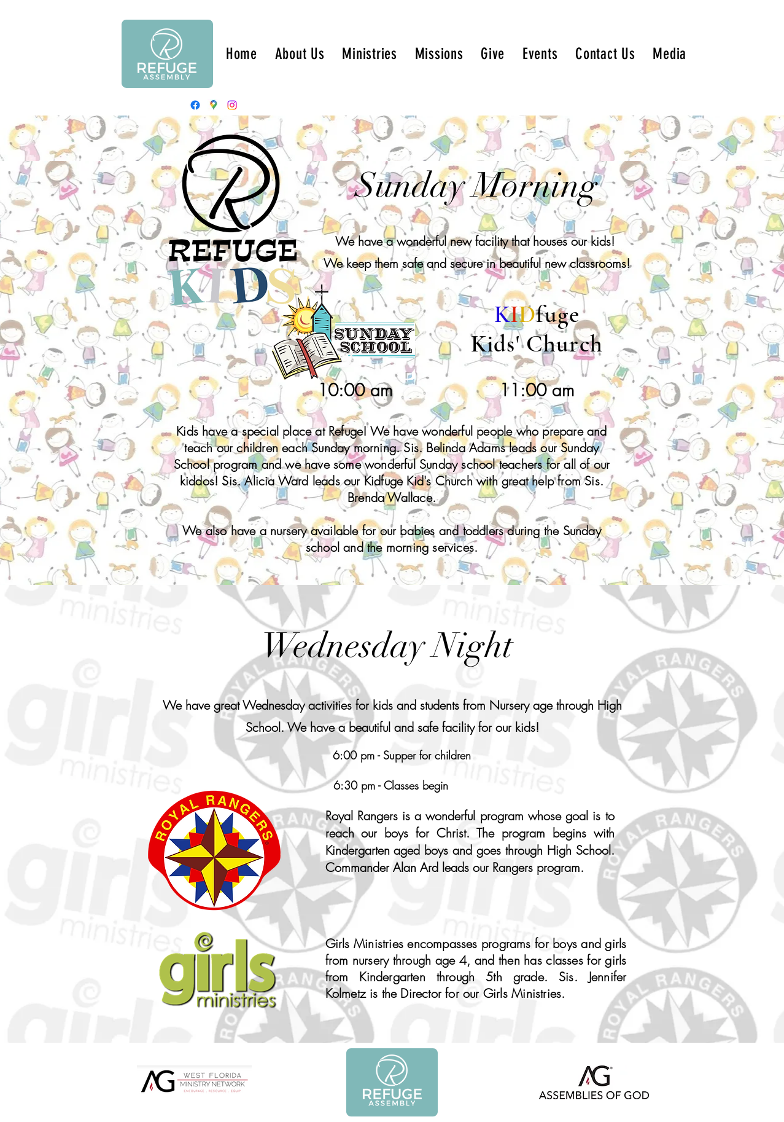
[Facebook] (195, 105)
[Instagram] (232, 105)
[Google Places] (214, 105)
